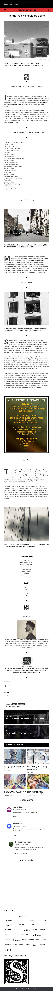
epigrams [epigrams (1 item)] (39, 920)
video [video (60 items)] (8, 949)
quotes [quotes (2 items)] (15, 944)
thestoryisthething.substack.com (26, 65)
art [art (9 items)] (20, 917)
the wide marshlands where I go (15, 270)
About (11, 4)
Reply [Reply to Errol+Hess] (15, 835)
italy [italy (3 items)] (33, 924)
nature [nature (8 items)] (34, 929)
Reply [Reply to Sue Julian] (15, 817)
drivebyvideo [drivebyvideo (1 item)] (25, 920)
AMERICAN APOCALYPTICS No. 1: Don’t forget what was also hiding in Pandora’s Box (37, 768)
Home (6, 2)
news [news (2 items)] (6, 934)
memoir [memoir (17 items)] (8, 930)
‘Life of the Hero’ (16, 256)
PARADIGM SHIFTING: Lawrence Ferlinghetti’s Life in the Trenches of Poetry (26, 639)
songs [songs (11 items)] (35, 945)
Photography (35, 2)
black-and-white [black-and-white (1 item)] (27, 916)
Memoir (23, 2)
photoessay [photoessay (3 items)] (25, 934)
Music (28, 2)
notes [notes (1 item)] (11, 933)
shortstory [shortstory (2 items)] (28, 944)
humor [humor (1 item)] (28, 924)
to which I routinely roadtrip (37, 260)
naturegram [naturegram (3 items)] (42, 929)
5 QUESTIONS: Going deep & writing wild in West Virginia (36, 792)
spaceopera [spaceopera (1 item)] (42, 944)
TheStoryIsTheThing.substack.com (30, 672)
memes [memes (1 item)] (38, 924)
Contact (16, 4)
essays (11, 706)
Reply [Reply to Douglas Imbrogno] (16, 853)
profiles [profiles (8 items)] (31, 940)
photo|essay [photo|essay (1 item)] (7, 939)
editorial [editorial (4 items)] (32, 920)
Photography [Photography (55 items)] (37, 935)
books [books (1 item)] (34, 916)
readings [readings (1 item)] (21, 944)
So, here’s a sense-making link (31, 387)
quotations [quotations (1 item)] (44, 939)
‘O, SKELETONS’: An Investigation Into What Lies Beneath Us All (14, 767)
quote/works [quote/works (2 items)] (8, 944)
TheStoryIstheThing (27, 10)
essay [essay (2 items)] (45, 920)
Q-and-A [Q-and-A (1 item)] (37, 939)
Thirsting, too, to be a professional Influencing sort (23, 342)
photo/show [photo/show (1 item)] (17, 933)
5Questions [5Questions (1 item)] (7, 916)
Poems (43, 2)
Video (6, 4)
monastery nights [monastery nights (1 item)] (17, 929)
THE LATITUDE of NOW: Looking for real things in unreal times (15, 792)
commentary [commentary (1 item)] (17, 920)
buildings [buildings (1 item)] (39, 916)
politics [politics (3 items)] (24, 939)
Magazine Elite (33, 988)
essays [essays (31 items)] (8, 925)
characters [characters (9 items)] (8, 921)
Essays (15, 704)
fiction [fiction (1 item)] (15, 924)
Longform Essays (14, 2)
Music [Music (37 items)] (27, 930)
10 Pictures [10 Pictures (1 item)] (14, 916)
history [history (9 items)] (21, 925)
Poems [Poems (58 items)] (16, 940)
